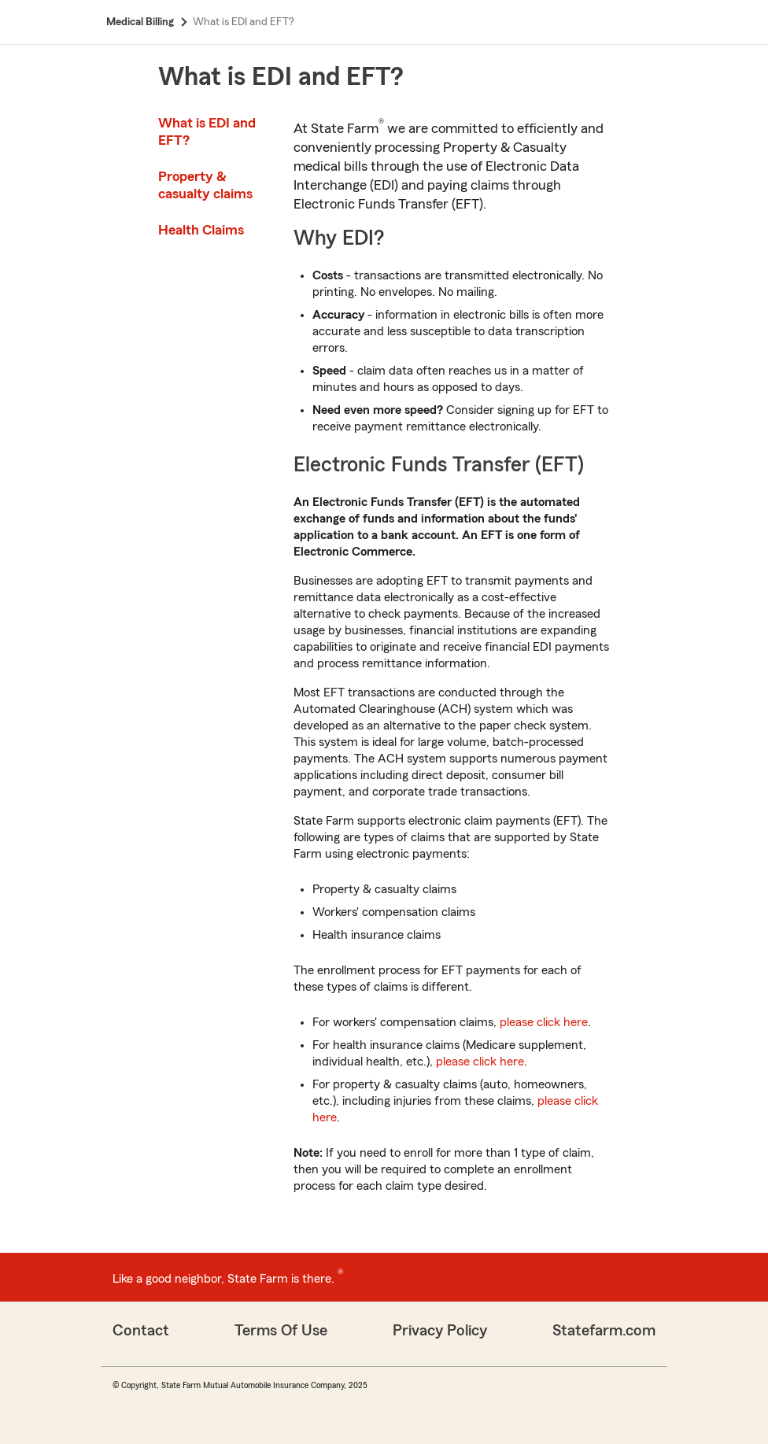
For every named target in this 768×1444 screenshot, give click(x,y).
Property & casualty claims (205, 185)
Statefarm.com (603, 1331)
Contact (141, 1331)
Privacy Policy (440, 1331)
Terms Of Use (280, 1331)
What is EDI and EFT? (207, 131)
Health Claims (201, 230)
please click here (544, 1022)
